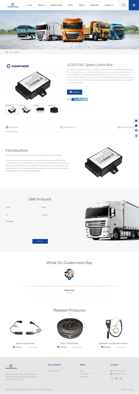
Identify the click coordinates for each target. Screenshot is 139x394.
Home (30, 5)
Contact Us (109, 5)
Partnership (94, 5)
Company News (85, 374)
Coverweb (130, 390)
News (71, 5)
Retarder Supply (57, 5)
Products (17, 52)
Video (81, 371)
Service (81, 5)
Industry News (84, 377)
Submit (40, 241)
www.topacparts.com (55, 371)
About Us (41, 5)
